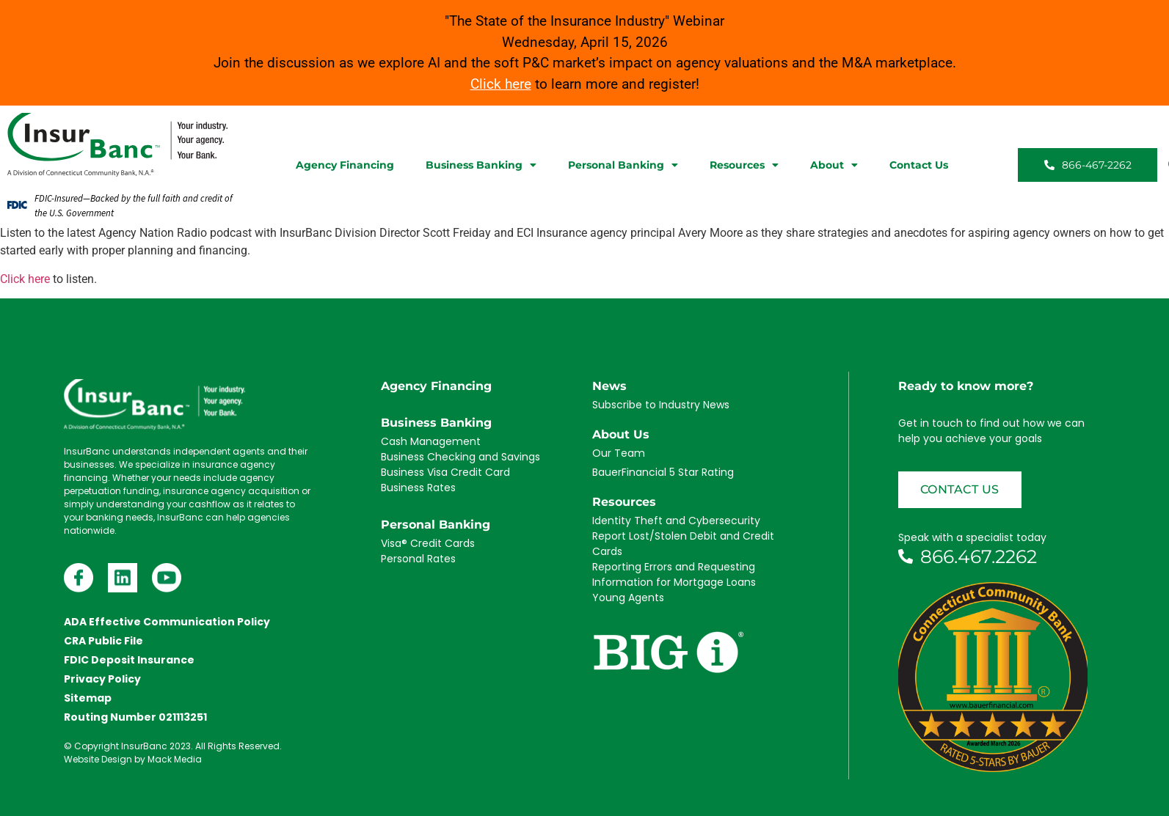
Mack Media (175, 759)
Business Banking (481, 164)
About (834, 164)
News (609, 386)
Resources (744, 164)
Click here (25, 279)
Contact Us (918, 165)
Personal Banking (623, 164)
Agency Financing (345, 165)
